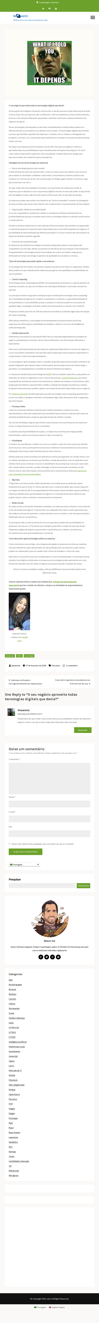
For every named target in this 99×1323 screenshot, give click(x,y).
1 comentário (72, 665)
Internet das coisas (17, 1046)
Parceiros (56, 665)
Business (12, 994)
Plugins (12, 1108)
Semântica (13, 1142)
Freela (11, 1013)
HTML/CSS (14, 1027)
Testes (11, 1156)
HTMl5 (12, 1037)
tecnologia (29, 656)
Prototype (13, 1118)
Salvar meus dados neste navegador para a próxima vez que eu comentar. (43, 844)
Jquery (12, 1061)
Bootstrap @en (15, 984)
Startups (12, 1151)
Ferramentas (14, 1008)
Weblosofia (14, 1170)
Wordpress (13, 1175)
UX (10, 1166)
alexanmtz (15, 665)
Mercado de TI (15, 1070)
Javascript (13, 1056)
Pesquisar (15, 879)
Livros (11, 1065)
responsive (13, 1137)
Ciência (12, 1003)
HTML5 (12, 1032)
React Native (14, 1132)
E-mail (12, 812)
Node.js (12, 1089)
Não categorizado (17, 1084)
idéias (19, 656)
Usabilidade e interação (19, 1161)
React (11, 1127)
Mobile (12, 1075)
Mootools (13, 1080)
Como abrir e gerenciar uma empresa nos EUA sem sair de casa (72, 682)
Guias (11, 1022)
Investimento (14, 1051)
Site (10, 826)
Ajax (11, 979)
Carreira (12, 999)
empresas (10, 656)
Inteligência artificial (18, 1042)
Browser (12, 989)
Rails (11, 1123)
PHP (11, 1104)
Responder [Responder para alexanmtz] (82, 730)
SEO (11, 1147)
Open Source (14, 1094)
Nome (12, 797)
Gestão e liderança (17, 1018)
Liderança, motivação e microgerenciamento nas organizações (25, 682)
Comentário (14, 759)
